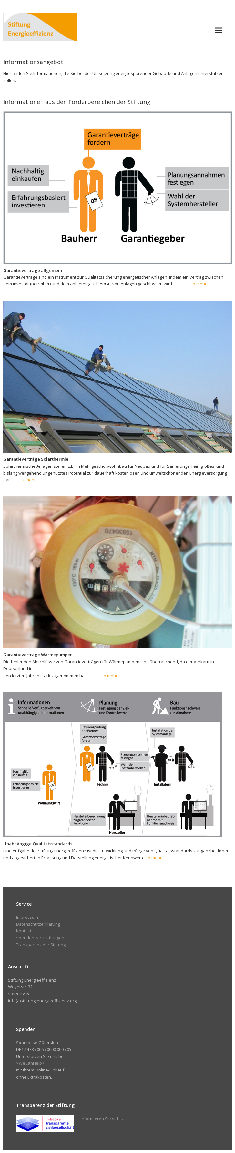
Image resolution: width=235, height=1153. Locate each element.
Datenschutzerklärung (38, 924)
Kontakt (23, 931)
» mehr (200, 284)
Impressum (27, 917)
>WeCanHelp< (30, 1063)
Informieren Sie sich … (102, 1118)
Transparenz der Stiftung (41, 944)
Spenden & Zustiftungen (40, 938)
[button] (218, 30)
